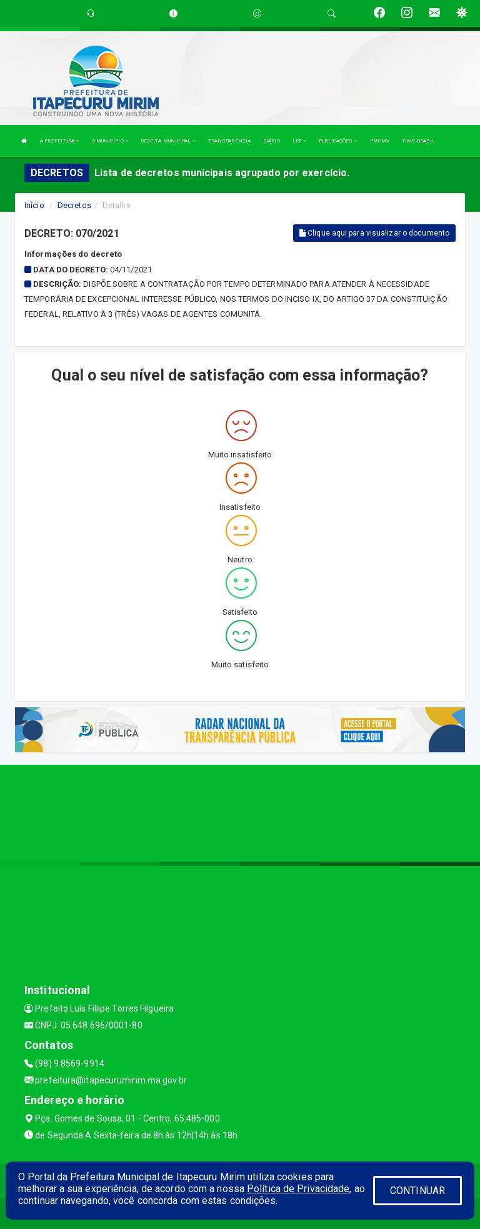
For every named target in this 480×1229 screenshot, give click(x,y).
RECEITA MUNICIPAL (168, 141)
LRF (299, 141)
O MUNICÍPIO (110, 141)
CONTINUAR (417, 1191)
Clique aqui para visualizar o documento (374, 233)
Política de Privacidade (298, 1189)
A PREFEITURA (59, 141)
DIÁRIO (271, 141)
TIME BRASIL (418, 141)
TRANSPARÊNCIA (229, 141)
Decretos (74, 205)
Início (34, 205)
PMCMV (380, 141)
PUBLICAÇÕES (338, 141)
